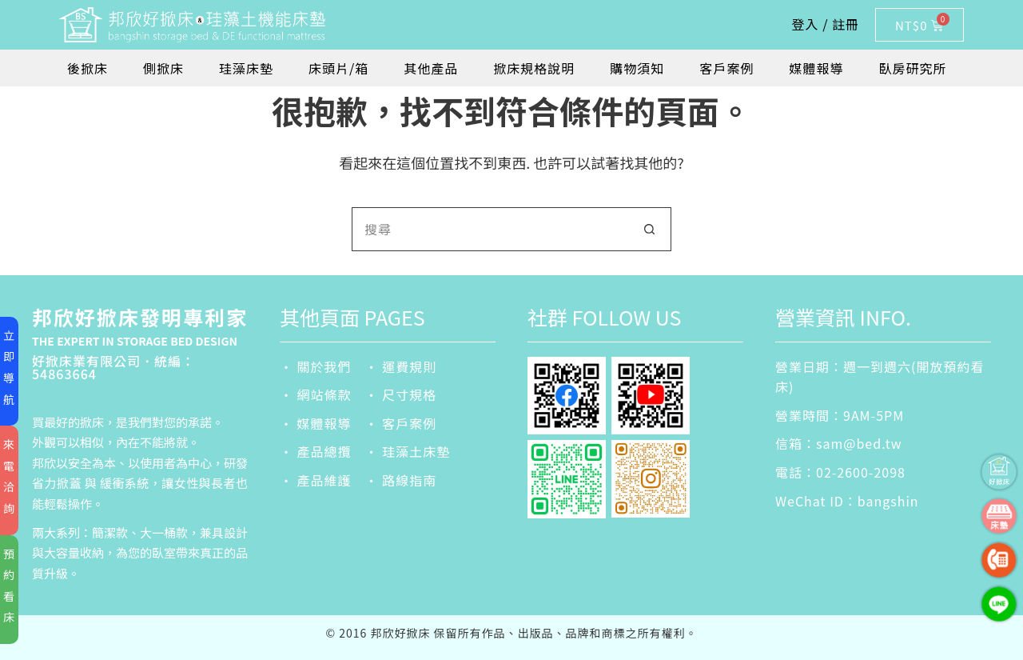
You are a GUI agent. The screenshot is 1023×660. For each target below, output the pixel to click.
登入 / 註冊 (825, 24)
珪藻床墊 (246, 68)
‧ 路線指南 (401, 480)
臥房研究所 (912, 68)
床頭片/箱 (338, 68)
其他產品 (431, 68)
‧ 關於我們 (316, 366)
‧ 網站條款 (316, 394)
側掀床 (163, 68)
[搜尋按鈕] (649, 229)
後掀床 (87, 68)
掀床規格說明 (534, 68)
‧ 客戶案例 (401, 423)
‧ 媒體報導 (316, 423)
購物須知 (637, 68)
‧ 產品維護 (316, 480)
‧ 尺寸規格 (401, 394)
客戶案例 (726, 68)
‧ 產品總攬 (316, 451)
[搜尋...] (489, 229)
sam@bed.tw (859, 443)
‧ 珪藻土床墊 (408, 451)
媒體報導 (816, 68)
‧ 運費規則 (401, 366)
